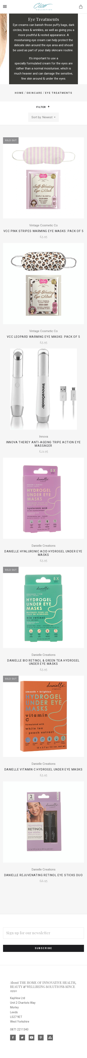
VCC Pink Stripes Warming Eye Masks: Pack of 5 (43, 231)
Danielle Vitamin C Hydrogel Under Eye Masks (43, 769)
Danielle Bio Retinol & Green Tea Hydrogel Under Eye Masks (43, 662)
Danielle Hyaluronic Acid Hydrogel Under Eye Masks (43, 553)
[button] (49, 106)
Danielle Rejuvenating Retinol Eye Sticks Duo (43, 875)
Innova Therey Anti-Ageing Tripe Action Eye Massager (43, 444)
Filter (42, 107)
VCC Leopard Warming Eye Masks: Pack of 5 (43, 336)
